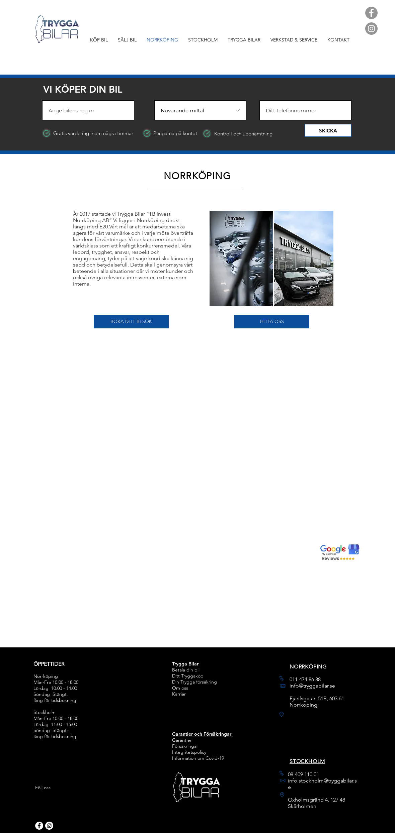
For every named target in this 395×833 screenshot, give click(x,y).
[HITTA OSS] (271, 321)
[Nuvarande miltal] (200, 110)
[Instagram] (371, 28)
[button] (131, 321)
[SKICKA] (328, 130)
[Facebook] (371, 13)
